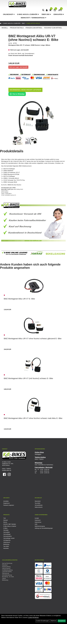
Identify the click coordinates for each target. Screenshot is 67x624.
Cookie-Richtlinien (33, 617)
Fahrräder (5, 530)
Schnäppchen (7, 540)
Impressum (38, 520)
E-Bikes (5, 528)
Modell (5, 28)
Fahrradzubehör (7, 536)
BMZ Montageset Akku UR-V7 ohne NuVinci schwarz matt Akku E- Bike (33, 418)
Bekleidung (6, 544)
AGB (36, 524)
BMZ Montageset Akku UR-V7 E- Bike (19, 299)
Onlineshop (9, 15)
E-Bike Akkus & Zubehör (28, 15)
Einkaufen (59, 15)
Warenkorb (38, 501)
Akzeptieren (61, 620)
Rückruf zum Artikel (53, 28)
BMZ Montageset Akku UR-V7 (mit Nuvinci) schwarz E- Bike (28, 378)
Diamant (5, 520)
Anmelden (6, 501)
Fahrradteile (6, 532)
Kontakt (37, 518)
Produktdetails (17, 28)
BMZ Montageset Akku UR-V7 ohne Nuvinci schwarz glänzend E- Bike (32, 338)
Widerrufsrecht (38, 507)
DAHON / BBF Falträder (9, 524)
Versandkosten (29, 53)
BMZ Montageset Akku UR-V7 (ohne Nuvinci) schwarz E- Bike (33, 38)
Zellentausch (6, 542)
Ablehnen (53, 620)
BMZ (23, 23)
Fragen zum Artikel (34, 28)
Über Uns (46, 15)
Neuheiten (6, 548)
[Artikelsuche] (43, 10)
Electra (5, 522)
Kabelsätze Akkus (33, 23)
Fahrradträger (7, 534)
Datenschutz (38, 522)
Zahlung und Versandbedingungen (44, 528)
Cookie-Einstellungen (42, 620)
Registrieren (6, 503)
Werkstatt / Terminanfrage (33, 18)
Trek (4, 518)
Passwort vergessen (8, 505)
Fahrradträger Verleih (8, 538)
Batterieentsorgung (40, 526)
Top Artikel (37, 503)
